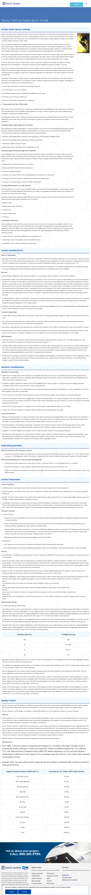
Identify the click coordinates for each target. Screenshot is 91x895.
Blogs (48, 878)
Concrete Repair (37, 883)
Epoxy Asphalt (36, 881)
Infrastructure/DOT (37, 873)
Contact (76, 4)
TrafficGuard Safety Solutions (37, 877)
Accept (11, 892)
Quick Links (50, 883)
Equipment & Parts (52, 876)
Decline (24, 892)
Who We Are (50, 873)
